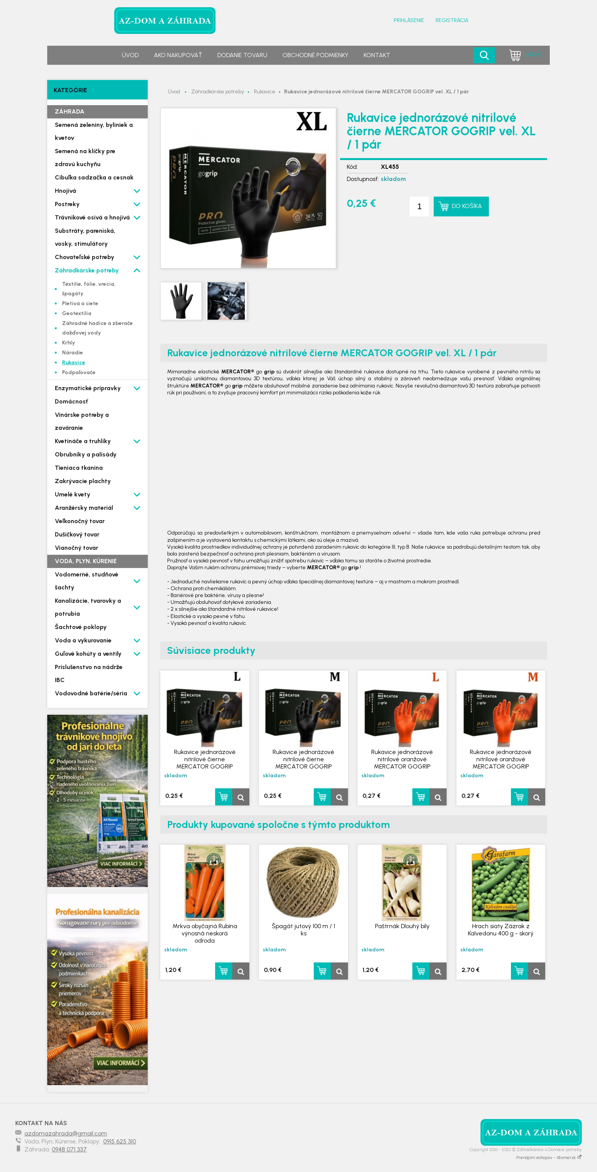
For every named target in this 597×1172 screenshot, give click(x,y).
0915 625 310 (119, 1141)
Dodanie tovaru (242, 55)
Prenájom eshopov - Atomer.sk (549, 1157)
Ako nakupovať (178, 55)
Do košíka (467, 206)
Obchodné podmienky (315, 55)
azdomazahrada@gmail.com (65, 1133)
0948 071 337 (69, 1149)
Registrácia (452, 20)
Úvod (130, 55)
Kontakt (377, 55)
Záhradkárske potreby (217, 91)
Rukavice (264, 91)
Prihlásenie (409, 20)
